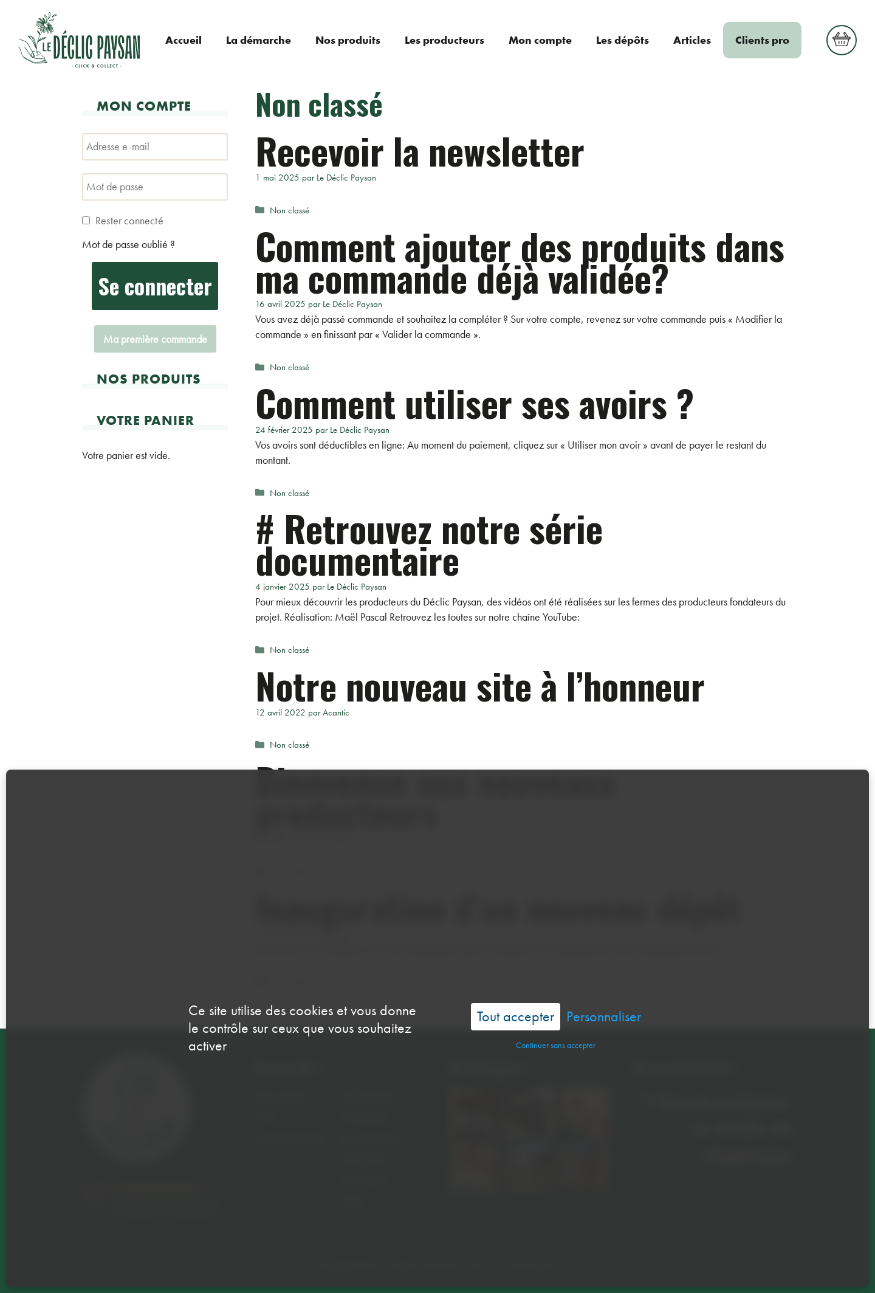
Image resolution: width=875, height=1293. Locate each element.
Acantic (476, 1265)
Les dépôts (622, 40)
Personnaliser (603, 976)
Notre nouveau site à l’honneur (480, 685)
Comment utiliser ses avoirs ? (474, 402)
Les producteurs (444, 40)
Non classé (289, 210)
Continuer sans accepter (555, 1004)
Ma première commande (155, 339)
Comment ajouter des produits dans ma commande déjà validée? (519, 261)
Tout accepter (515, 975)
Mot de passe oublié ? (128, 244)
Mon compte (540, 40)
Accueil (183, 40)
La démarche (258, 40)
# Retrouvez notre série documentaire (429, 543)
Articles (692, 40)
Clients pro (762, 40)
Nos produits (347, 40)
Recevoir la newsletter (420, 150)
